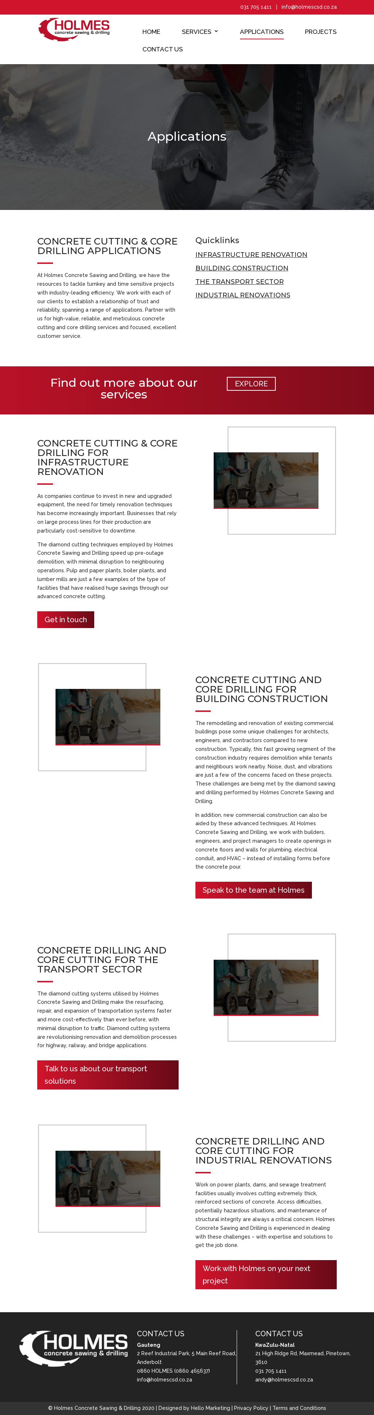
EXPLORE (251, 383)
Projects (321, 31)
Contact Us (162, 49)
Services (196, 31)
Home (151, 31)
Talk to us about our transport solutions (96, 1074)
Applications (262, 31)
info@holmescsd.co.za (164, 1380)
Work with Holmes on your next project (256, 1274)
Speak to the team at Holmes (254, 890)
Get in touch (66, 619)
